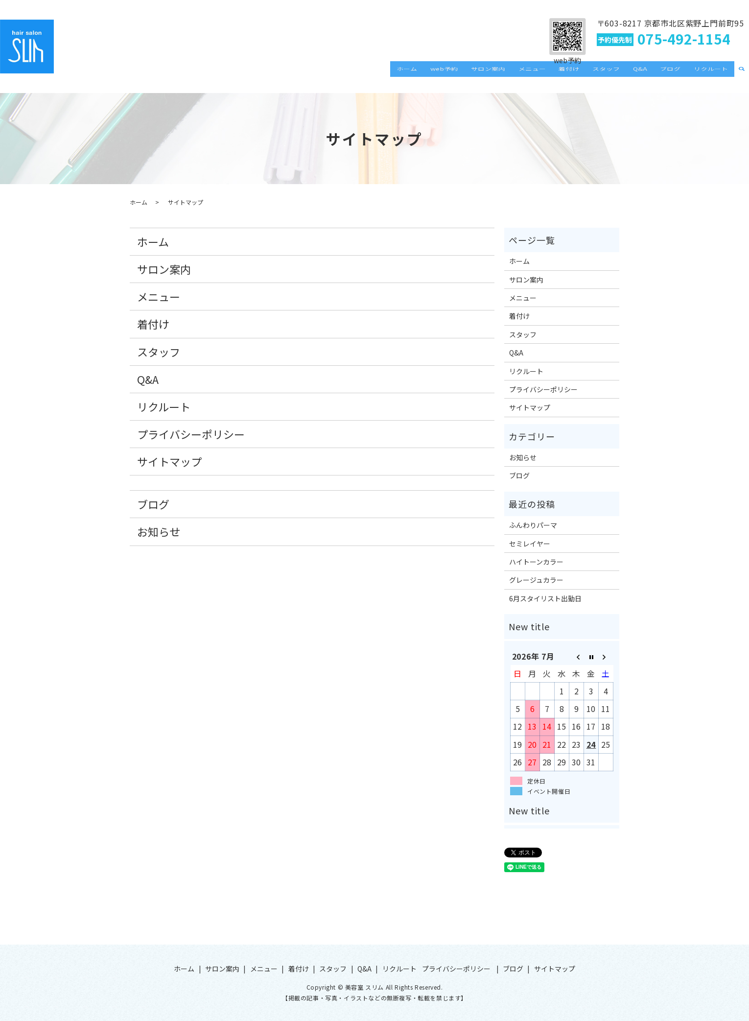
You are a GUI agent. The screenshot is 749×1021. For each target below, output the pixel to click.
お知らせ (158, 531)
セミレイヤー (529, 543)
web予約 (480, 75)
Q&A (652, 75)
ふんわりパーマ (533, 525)
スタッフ (622, 75)
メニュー (558, 75)
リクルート (713, 75)
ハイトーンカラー (536, 562)
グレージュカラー (536, 580)
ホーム (448, 75)
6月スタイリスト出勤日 (545, 598)
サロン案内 (519, 75)
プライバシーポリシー (191, 434)
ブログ (677, 75)
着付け (590, 75)
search (741, 76)
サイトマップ (169, 461)
